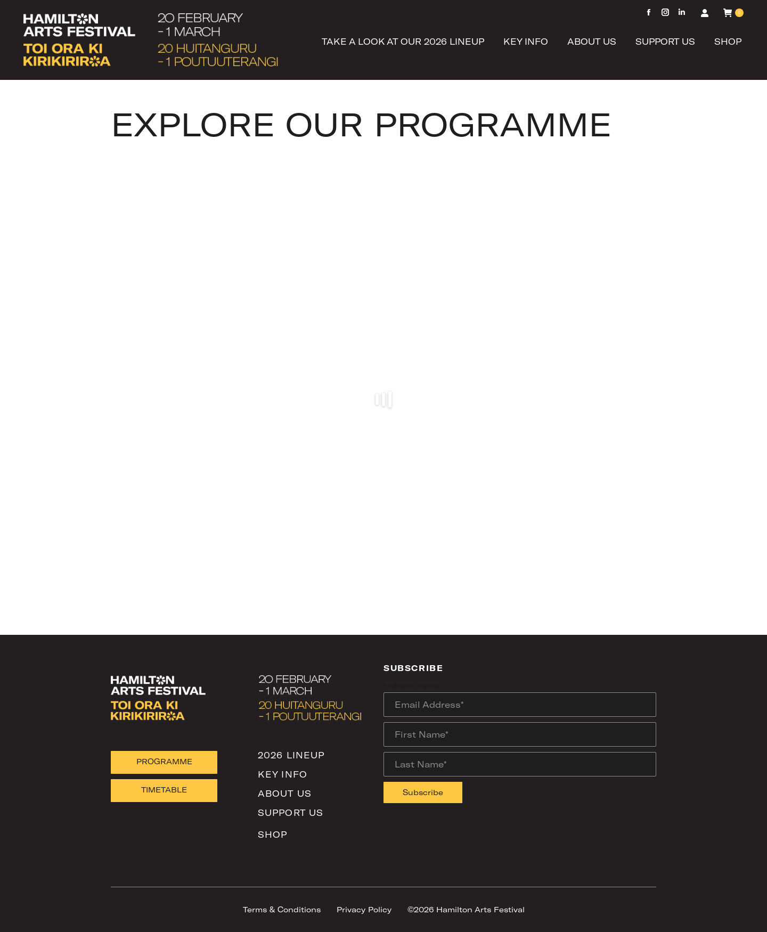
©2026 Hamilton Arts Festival (466, 909)
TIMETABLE (164, 789)
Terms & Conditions (282, 909)
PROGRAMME (164, 761)
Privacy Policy (364, 909)
